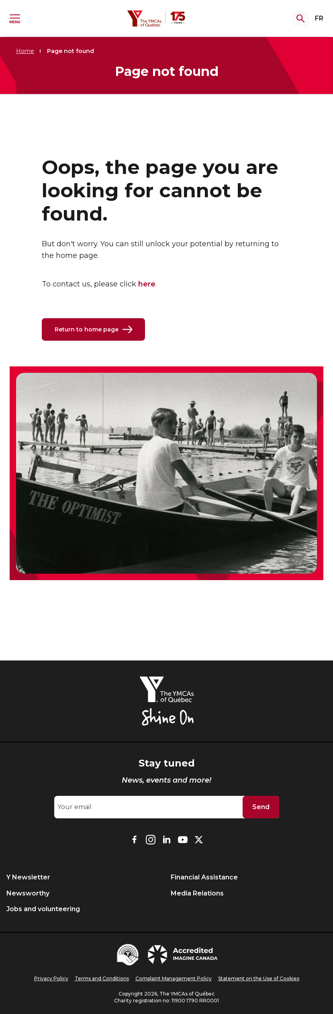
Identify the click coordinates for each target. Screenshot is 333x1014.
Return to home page (93, 329)
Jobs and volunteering (43, 909)
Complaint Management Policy (173, 978)
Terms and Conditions (102, 978)
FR (319, 18)
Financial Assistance (204, 877)
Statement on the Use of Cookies (258, 978)
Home (25, 51)
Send (261, 807)
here (146, 284)
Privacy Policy (51, 978)
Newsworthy (27, 893)
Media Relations (197, 893)
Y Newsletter (28, 877)
